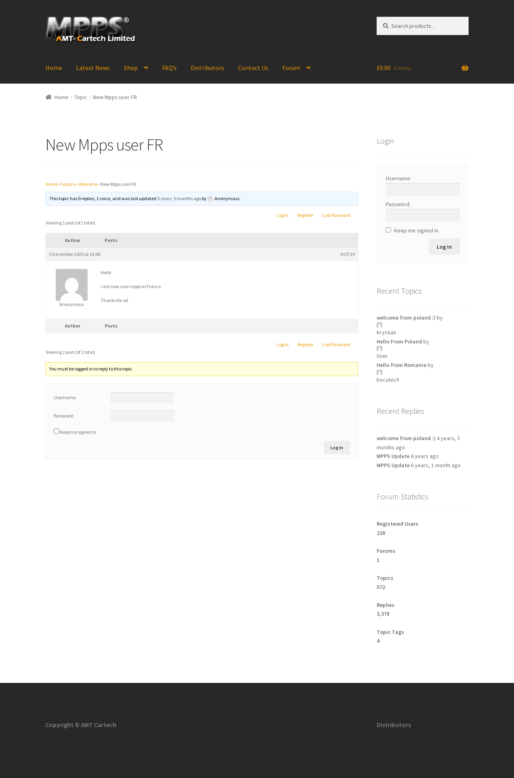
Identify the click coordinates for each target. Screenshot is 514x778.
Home (53, 68)
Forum (291, 68)
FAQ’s (169, 68)
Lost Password (336, 215)
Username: (65, 397)
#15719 (347, 254)
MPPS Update (393, 456)
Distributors (207, 68)
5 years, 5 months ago (179, 198)
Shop (131, 68)
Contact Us (253, 68)
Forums (68, 184)
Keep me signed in (78, 432)
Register (305, 215)
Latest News (93, 68)
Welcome (88, 184)
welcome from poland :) (406, 317)
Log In (283, 215)
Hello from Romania (401, 365)
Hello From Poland (399, 341)
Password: (64, 416)
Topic (80, 97)
